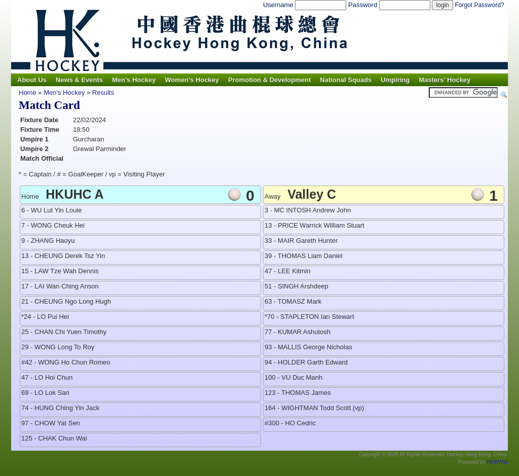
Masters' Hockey (444, 80)
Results (103, 92)
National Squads (346, 80)
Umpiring (395, 80)
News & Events (79, 80)
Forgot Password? (479, 5)
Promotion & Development (269, 80)
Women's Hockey (192, 80)
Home (27, 92)
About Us (32, 80)
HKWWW (497, 462)
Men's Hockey (134, 80)
